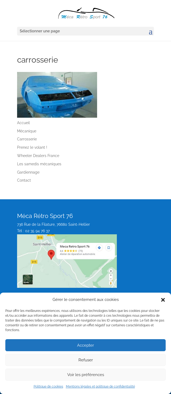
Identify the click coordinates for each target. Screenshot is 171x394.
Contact (24, 180)
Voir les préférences (85, 374)
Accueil (23, 123)
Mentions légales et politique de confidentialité (100, 386)
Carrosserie (27, 139)
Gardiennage (28, 172)
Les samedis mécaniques (39, 164)
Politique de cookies (48, 386)
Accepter (85, 345)
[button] (163, 300)
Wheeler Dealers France (38, 156)
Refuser (85, 360)
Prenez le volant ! (32, 147)
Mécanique (26, 131)
